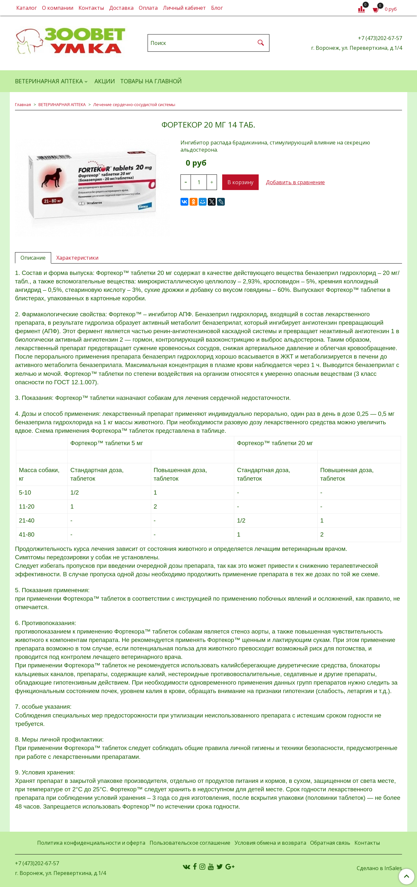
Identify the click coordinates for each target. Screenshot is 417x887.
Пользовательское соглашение (190, 842)
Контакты (91, 7)
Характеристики (77, 257)
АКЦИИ (104, 81)
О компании (57, 7)
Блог (217, 7)
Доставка (121, 7)
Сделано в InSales (379, 868)
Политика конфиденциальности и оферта (91, 842)
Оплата (148, 7)
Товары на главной (151, 81)
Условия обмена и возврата (270, 842)
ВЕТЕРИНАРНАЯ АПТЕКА (49, 81)
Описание (33, 257)
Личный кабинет (184, 7)
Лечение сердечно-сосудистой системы (134, 104)
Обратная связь (330, 842)
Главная (23, 104)
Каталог (26, 7)
